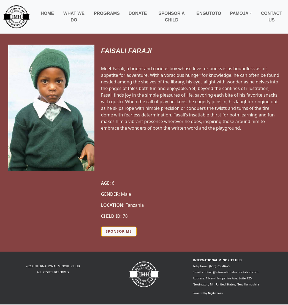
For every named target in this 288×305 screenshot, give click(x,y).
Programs (107, 13)
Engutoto (208, 13)
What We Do (74, 16)
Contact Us (271, 16)
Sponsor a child (172, 16)
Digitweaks (215, 293)
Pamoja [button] (239, 13)
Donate (138, 13)
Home (47, 13)
